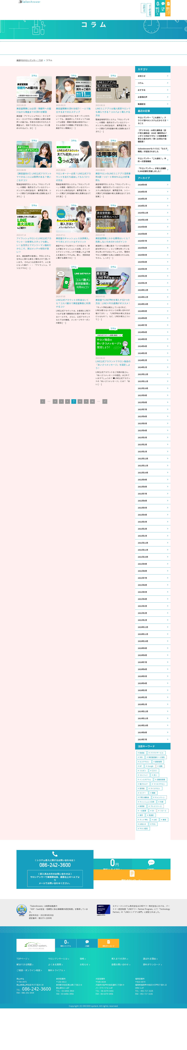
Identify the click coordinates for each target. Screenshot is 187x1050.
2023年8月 (143, 421)
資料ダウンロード (161, 5)
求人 (155, 811)
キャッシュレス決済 (147, 838)
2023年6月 (143, 435)
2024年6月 (143, 347)
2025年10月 (143, 229)
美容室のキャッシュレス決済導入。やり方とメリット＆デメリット (73, 236)
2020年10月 (143, 671)
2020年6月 (143, 701)
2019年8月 (143, 768)
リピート (163, 847)
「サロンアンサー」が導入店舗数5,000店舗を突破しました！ (152, 175)
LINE (155, 855)
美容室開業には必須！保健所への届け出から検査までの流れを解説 (33, 106)
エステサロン (144, 798)
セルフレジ (144, 811)
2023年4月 (143, 450)
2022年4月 (143, 539)
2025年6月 (143, 258)
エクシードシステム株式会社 (36, 987)
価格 (53, 45)
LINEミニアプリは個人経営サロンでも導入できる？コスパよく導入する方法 (113, 106)
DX (153, 847)
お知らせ (81, 5)
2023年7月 (143, 428)
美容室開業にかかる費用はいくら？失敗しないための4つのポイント (113, 236)
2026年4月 (143, 192)
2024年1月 (143, 384)
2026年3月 (143, 199)
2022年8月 (143, 509)
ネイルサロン (155, 824)
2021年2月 (143, 642)
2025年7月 (143, 251)
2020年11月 (143, 664)
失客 (161, 838)
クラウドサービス (156, 789)
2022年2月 (143, 553)
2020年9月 (143, 679)
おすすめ (142, 85)
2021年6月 (143, 612)
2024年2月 (143, 376)
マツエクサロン (159, 820)
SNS (141, 793)
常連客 (151, 851)
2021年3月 (143, 635)
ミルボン (143, 806)
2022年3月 (143, 546)
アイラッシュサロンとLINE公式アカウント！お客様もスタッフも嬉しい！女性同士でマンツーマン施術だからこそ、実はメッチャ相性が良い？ (33, 239)
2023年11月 (143, 399)
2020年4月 (143, 716)
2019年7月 (143, 775)
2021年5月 (143, 620)
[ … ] (34, 126)
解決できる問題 (121, 45)
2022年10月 (143, 494)
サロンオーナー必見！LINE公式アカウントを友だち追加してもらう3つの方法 (73, 171)
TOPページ (21, 1000)
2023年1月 (143, 472)
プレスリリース (156, 842)
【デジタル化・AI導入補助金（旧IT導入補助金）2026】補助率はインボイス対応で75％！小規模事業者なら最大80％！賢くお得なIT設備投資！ (152, 135)
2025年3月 (143, 281)
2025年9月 (143, 236)
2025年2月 (143, 288)
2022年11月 (143, 487)
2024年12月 (143, 303)
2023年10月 (143, 406)
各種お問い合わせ (120, 1006)
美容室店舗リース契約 (156, 793)
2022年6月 (143, 524)
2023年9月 (143, 413)
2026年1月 (143, 214)
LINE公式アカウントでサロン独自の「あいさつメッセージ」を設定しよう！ (33, 366)
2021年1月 (143, 649)
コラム (141, 78)
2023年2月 (143, 465)
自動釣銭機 (161, 815)
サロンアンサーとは (32, 45)
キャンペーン (160, 833)
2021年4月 (143, 627)
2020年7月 (143, 694)
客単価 (142, 824)
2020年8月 (143, 686)
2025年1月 (143, 295)
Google (150, 802)
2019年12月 (143, 745)
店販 (160, 802)
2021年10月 (143, 583)
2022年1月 (143, 561)
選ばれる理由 (97, 45)
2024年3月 (143, 369)
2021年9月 (143, 590)
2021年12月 (143, 568)
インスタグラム (145, 815)
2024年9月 (143, 325)
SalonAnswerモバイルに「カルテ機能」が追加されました (152, 153)
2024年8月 (143, 332)
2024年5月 (143, 354)
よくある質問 (102, 5)
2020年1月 (143, 738)
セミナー (143, 829)
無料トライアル (124, 5)
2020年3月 (143, 723)
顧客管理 (158, 798)
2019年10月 (143, 760)
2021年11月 (143, 576)
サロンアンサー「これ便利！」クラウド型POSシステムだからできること (152, 117)
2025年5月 (143, 266)
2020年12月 (143, 657)
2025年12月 (143, 222)
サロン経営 (144, 864)
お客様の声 (143, 92)
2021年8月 (143, 598)
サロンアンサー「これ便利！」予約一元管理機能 (152, 163)
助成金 (142, 789)
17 (104, 403)
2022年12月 (143, 480)
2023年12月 (143, 391)
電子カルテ (144, 820)
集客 (164, 855)
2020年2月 (143, 731)
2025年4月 (143, 273)
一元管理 (143, 847)
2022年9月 (143, 502)
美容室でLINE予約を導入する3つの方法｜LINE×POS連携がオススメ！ (113, 301)
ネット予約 (144, 855)
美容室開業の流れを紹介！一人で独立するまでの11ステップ (73, 104)
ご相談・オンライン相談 (150, 45)
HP (141, 802)
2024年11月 (143, 310)
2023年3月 (143, 458)
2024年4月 (143, 362)
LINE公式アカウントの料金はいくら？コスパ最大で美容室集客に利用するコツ (73, 301)
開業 (153, 829)
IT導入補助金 (144, 833)
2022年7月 (143, 517)
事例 (141, 851)
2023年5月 (143, 443)
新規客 (142, 842)
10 (92, 403)
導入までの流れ (73, 45)
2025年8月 (143, 244)
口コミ (154, 806)
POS (153, 860)
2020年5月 (143, 708)
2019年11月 (143, 753)
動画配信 (142, 100)
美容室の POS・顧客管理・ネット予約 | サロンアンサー (34, 5)
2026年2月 (143, 207)
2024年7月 (143, 340)
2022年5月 (143, 531)
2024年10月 (143, 317)
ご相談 (143, 5)
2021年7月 (143, 605)
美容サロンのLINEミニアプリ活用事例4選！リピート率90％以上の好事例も (113, 171)
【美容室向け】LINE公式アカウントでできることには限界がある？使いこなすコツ (33, 171)
